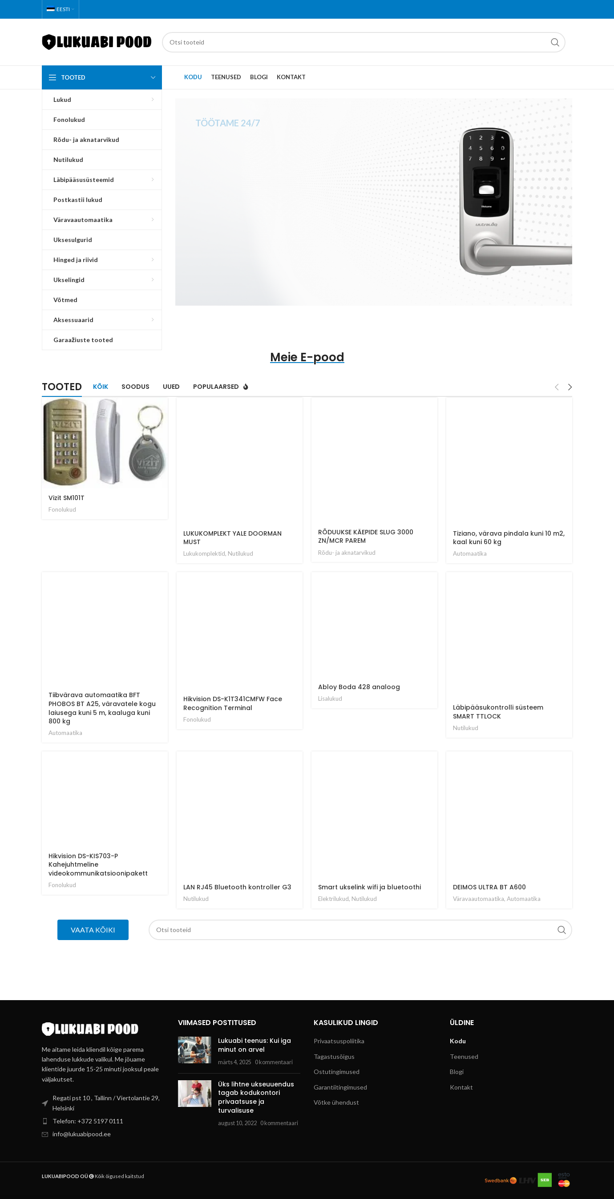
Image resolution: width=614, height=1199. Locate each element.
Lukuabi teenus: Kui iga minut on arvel (254, 1045)
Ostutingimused (337, 1071)
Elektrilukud (333, 898)
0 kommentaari (274, 1062)
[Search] (364, 42)
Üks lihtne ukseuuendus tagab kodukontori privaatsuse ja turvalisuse (256, 1097)
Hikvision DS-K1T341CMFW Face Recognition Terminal (232, 703)
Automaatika (470, 553)
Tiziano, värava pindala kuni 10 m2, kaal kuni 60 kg (509, 538)
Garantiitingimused (340, 1087)
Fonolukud (62, 509)
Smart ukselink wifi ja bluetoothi (369, 887)
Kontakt (461, 1087)
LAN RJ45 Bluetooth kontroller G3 (237, 887)
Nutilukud (240, 553)
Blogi (457, 1071)
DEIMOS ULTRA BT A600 (489, 887)
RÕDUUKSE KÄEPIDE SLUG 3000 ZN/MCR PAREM (365, 536)
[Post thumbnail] (194, 1051)
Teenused (464, 1056)
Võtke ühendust (336, 1102)
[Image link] (91, 1028)
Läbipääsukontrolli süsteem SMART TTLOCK (498, 712)
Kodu (458, 1041)
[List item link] (103, 1121)
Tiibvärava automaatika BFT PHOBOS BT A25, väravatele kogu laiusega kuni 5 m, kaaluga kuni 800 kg (102, 708)
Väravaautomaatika (478, 898)
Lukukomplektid (204, 553)
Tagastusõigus (334, 1056)
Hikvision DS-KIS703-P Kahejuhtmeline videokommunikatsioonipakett (98, 865)
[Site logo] (97, 41)
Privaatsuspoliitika (339, 1041)
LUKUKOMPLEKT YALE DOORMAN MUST (232, 538)
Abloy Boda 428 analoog (359, 686)
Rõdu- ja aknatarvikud (347, 552)
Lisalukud (330, 698)
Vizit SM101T (66, 497)
